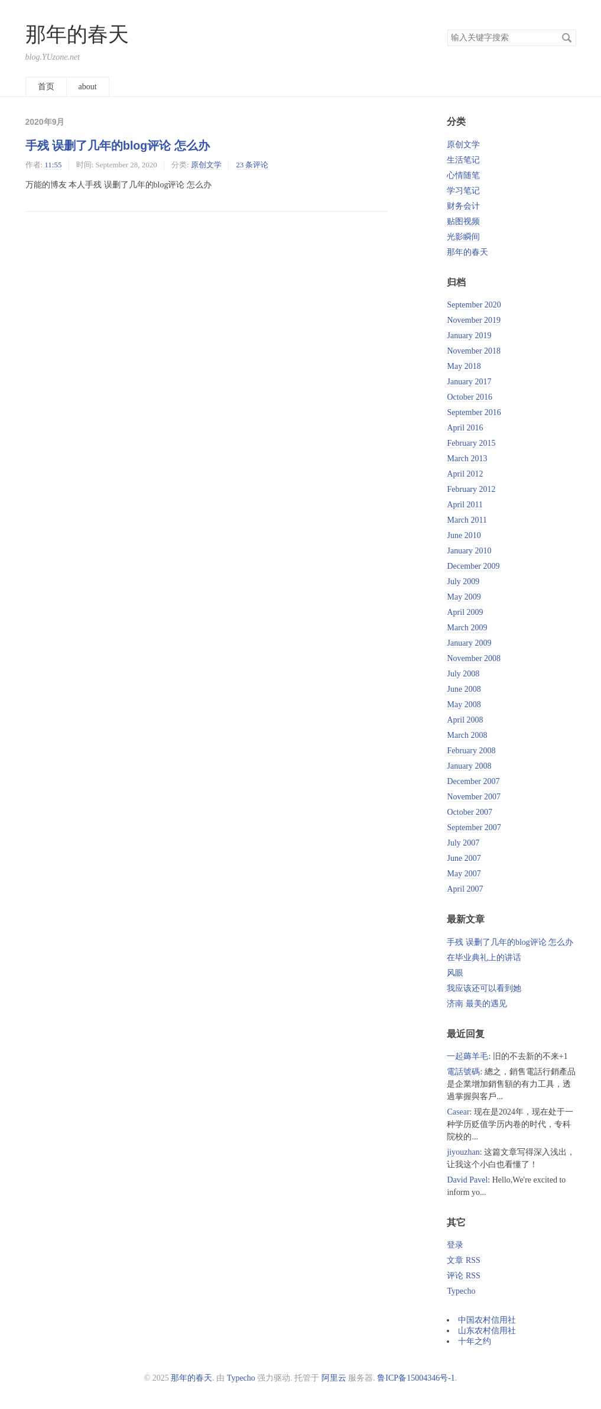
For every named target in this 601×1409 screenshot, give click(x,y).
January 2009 (469, 643)
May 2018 (463, 366)
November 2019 (474, 320)
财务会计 (463, 206)
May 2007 (463, 873)
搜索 (567, 38)
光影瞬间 (463, 236)
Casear (458, 1111)
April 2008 (465, 719)
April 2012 (465, 473)
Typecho (461, 1291)
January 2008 (469, 766)
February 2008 (471, 750)
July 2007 (463, 842)
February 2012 (471, 489)
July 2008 (463, 673)
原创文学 (206, 164)
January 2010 (469, 550)
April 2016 (465, 427)
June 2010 (463, 535)
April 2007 (465, 889)
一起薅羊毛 (467, 1056)
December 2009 (473, 566)
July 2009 (463, 581)
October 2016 (469, 397)
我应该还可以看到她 (484, 988)
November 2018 (474, 350)
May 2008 (463, 704)
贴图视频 (463, 221)
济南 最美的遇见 (477, 1003)
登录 (455, 1244)
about (88, 86)
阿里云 (333, 1378)
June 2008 (463, 689)
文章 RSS (463, 1260)
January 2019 (469, 335)
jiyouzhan (463, 1152)
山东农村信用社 (487, 1330)
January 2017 (469, 381)
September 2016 (474, 412)
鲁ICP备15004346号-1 (415, 1378)
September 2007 (474, 827)
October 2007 (469, 812)
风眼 (455, 973)
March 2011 (467, 520)
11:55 (52, 164)
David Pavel (467, 1179)
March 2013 (467, 458)
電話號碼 (463, 1071)
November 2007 (474, 796)
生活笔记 (463, 160)
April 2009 (465, 612)
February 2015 (471, 443)
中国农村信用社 (487, 1320)
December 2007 (473, 781)
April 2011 (465, 504)
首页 (46, 86)
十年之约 (474, 1341)
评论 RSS (463, 1275)
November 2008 (474, 658)
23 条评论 (252, 164)
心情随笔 (463, 175)
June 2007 (463, 858)
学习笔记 (463, 190)
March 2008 (467, 735)
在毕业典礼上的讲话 (484, 957)
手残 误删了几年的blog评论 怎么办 (117, 145)
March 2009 (467, 627)
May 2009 (463, 596)
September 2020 (474, 304)
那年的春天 (77, 34)
